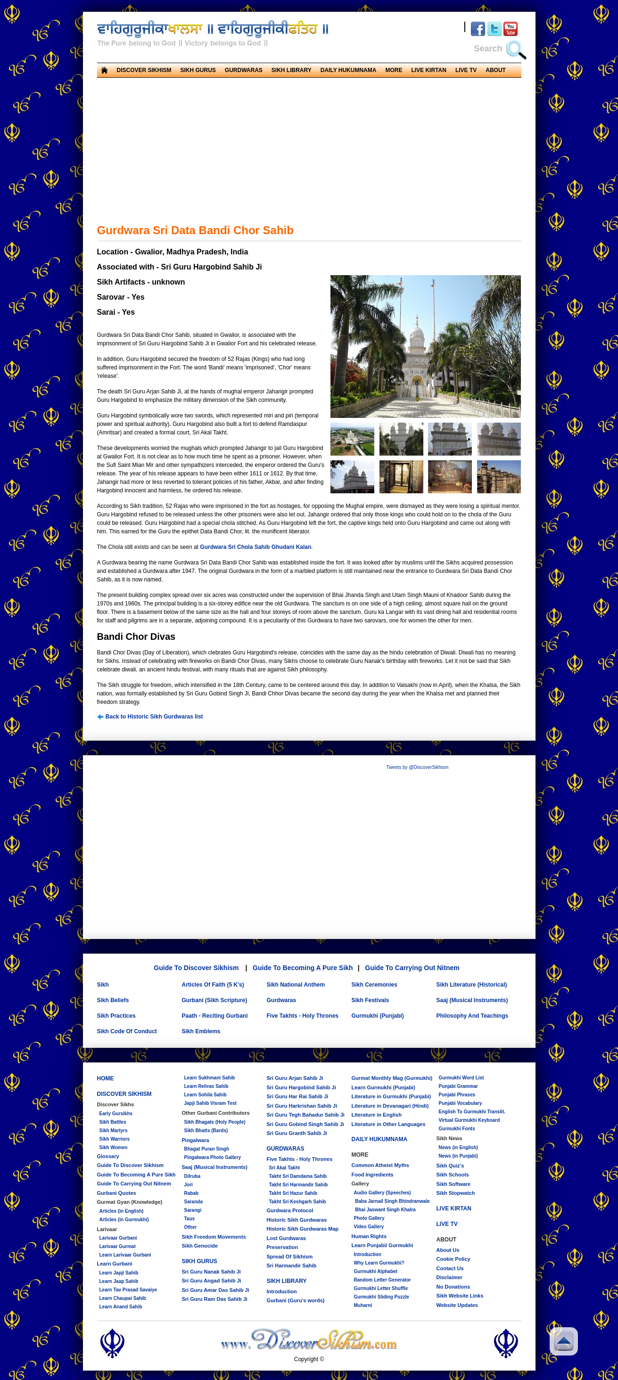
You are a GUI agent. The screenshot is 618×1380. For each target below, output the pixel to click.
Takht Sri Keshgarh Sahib (297, 1201)
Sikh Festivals (370, 1000)
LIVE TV (466, 70)
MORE (393, 70)
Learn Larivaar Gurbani (125, 1255)
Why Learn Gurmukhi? (379, 1263)
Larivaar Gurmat (117, 1246)
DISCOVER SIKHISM (144, 70)
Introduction (282, 1291)
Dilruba (192, 1176)
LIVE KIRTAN (428, 70)
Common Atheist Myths (380, 1165)
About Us (448, 1250)
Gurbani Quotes (116, 1193)
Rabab (191, 1193)
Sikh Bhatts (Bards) (206, 1130)
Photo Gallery (369, 1218)
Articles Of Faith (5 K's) (213, 984)
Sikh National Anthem (296, 984)
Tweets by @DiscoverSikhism (418, 767)
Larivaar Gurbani (118, 1238)
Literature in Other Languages (389, 1124)
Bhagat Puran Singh (207, 1148)
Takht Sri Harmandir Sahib (298, 1184)
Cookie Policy (453, 1259)
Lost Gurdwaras (286, 1238)
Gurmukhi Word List (461, 1077)
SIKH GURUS (198, 70)
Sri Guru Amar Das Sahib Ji (215, 1290)
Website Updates (457, 1305)
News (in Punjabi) (458, 1156)
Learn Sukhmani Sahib (209, 1077)
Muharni (363, 1305)
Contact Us (450, 1268)
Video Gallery (369, 1226)
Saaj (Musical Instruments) (472, 1000)
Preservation (282, 1247)
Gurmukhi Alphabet (375, 1271)
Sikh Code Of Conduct (127, 1031)
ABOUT (496, 70)
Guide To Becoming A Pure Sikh (303, 968)
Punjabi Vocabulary (460, 1103)
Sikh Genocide (200, 1246)
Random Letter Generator (382, 1279)
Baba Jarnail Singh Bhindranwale (392, 1201)
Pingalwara (195, 1140)
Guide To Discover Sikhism (196, 968)
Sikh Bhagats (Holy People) (215, 1122)
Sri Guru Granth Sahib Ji (297, 1133)
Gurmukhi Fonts (457, 1128)
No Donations (453, 1287)
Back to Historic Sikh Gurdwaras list (150, 716)
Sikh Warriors (114, 1139)
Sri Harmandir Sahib (292, 1265)
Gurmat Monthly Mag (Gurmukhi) (392, 1078)
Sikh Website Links (460, 1295)
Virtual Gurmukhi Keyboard (469, 1120)
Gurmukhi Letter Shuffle (381, 1288)
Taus (189, 1218)
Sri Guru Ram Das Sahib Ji (214, 1299)
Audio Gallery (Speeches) (382, 1192)
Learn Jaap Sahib (119, 1281)
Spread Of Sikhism (290, 1256)
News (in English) (458, 1147)
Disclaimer (450, 1277)
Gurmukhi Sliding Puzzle (381, 1296)
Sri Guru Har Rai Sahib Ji (298, 1096)
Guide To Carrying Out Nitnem (412, 968)
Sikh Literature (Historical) (472, 984)
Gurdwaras (282, 1000)
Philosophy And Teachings (473, 1016)
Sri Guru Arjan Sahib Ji (295, 1078)
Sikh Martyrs (113, 1130)
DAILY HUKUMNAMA (349, 70)
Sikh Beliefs (113, 1000)
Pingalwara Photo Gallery (212, 1157)
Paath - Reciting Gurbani (215, 1016)
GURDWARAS (244, 70)
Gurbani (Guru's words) (296, 1300)
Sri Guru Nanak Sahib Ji (211, 1271)
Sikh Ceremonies (374, 984)
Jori (188, 1184)
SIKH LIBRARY (292, 70)
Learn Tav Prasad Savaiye (128, 1289)
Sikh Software (454, 1184)
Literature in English (377, 1115)
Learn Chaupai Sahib (122, 1298)
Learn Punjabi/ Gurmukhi (382, 1245)
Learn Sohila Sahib (205, 1094)
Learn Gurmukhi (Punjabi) (383, 1087)
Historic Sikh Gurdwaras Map (303, 1229)
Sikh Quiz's (450, 1165)
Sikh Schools (453, 1174)
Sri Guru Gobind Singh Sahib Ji (305, 1124)
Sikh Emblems (201, 1031)
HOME (105, 1078)
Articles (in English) (121, 1211)
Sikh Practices (116, 1016)
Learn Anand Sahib (120, 1306)
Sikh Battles (112, 1122)
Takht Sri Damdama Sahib (298, 1176)
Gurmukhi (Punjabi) (378, 1016)
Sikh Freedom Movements (214, 1237)
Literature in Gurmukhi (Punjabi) (391, 1096)
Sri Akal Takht (284, 1167)
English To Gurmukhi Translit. (472, 1111)
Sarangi (193, 1210)
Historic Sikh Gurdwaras (297, 1220)
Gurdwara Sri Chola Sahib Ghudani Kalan (255, 547)
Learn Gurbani (114, 1263)
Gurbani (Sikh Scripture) (214, 1000)
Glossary (108, 1156)
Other (190, 1227)
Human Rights (369, 1236)
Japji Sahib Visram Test (210, 1103)
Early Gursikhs (116, 1113)
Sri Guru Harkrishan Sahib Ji (302, 1106)
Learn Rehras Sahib (206, 1086)
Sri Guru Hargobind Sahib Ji (301, 1087)
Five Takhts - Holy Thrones (302, 1016)
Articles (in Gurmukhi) (124, 1219)
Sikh (103, 984)
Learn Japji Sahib (119, 1272)
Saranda (193, 1201)
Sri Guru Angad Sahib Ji (211, 1280)
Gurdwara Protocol (290, 1210)
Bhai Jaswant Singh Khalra (385, 1209)
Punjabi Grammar (458, 1086)
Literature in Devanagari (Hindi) (390, 1106)
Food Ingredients (373, 1174)
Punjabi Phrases (457, 1094)
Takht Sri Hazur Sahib (293, 1193)
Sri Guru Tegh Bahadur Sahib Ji (306, 1115)
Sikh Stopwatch (456, 1193)
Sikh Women (113, 1147)
